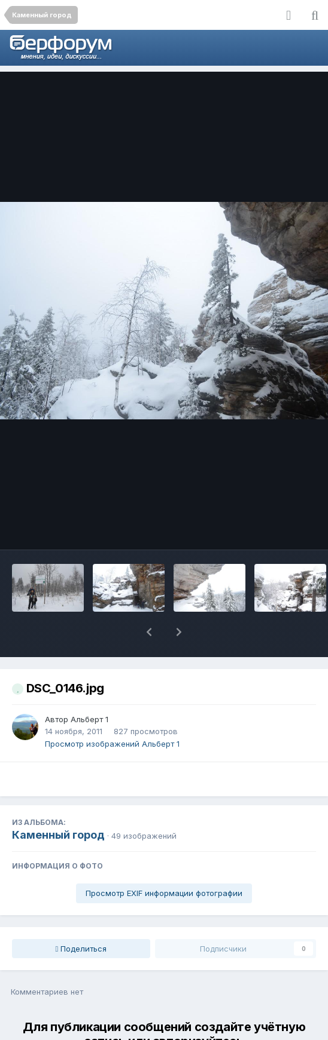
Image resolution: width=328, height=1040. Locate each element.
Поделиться (81, 918)
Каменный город (58, 803)
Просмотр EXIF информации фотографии (164, 862)
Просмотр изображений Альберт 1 (112, 712)
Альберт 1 (89, 688)
